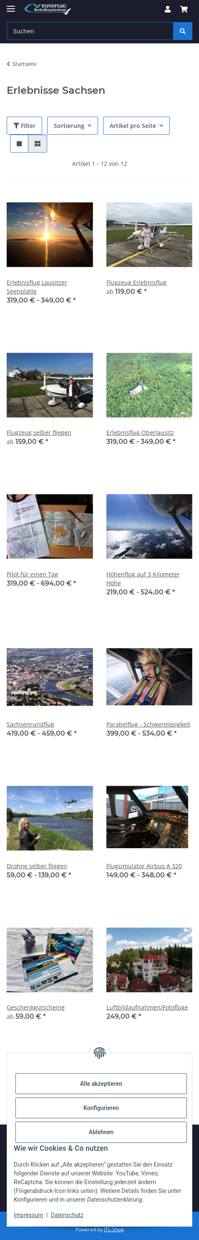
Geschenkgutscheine (36, 1007)
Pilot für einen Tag (32, 574)
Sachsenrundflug (30, 724)
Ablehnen (101, 1132)
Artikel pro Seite (133, 126)
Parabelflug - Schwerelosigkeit (148, 724)
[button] (167, 9)
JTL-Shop (114, 1229)
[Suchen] (182, 31)
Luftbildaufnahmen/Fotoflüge (147, 1007)
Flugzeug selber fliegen (39, 432)
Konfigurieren (101, 1108)
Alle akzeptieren (101, 1083)
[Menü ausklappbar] (11, 5)
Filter (24, 126)
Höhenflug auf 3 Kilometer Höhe (143, 578)
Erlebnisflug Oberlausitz (140, 432)
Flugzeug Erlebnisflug (136, 282)
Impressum (28, 1215)
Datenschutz (67, 1215)
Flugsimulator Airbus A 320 (144, 866)
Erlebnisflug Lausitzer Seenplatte (37, 286)
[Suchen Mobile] (90, 31)
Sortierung (69, 126)
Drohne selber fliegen (37, 866)
